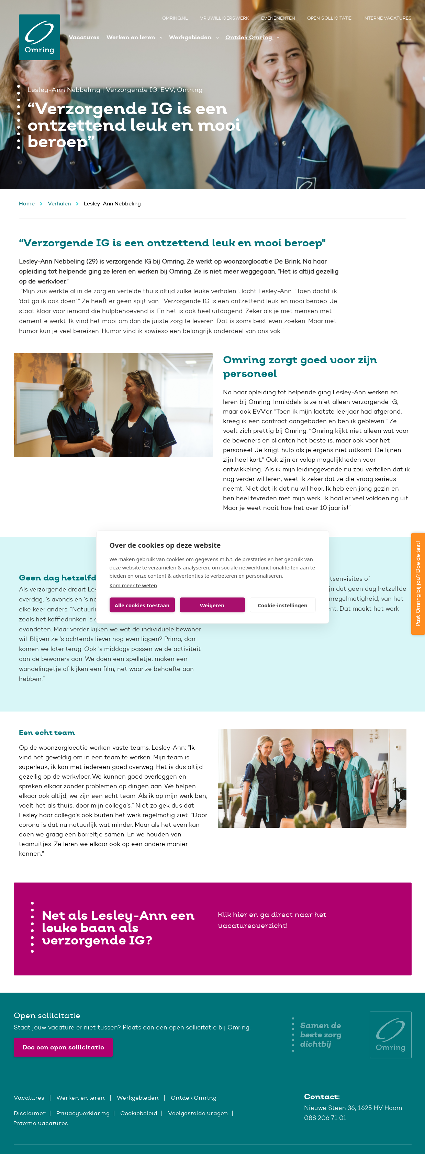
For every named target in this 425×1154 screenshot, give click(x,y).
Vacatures (84, 37)
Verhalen (59, 203)
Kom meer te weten (133, 585)
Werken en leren (132, 37)
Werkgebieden (191, 37)
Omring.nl (175, 18)
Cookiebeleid (138, 1113)
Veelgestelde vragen (198, 1113)
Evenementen (278, 18)
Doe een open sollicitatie (63, 1047)
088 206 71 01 (325, 1118)
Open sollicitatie (329, 18)
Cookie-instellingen (282, 604)
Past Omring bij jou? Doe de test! (418, 584)
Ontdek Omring (249, 37)
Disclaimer (30, 1113)
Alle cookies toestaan (142, 604)
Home (27, 203)
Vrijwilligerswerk (224, 18)
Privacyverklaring (83, 1113)
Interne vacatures (388, 18)
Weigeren (212, 604)
